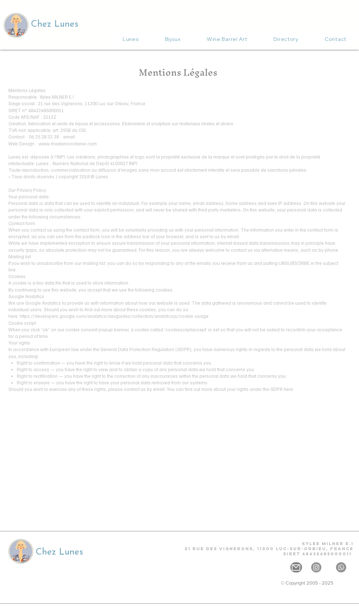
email (69, 137)
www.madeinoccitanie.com (68, 143)
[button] (172, 39)
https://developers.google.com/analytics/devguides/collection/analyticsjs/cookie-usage (114, 316)
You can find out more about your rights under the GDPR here (230, 389)
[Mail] (296, 567)
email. (159, 389)
